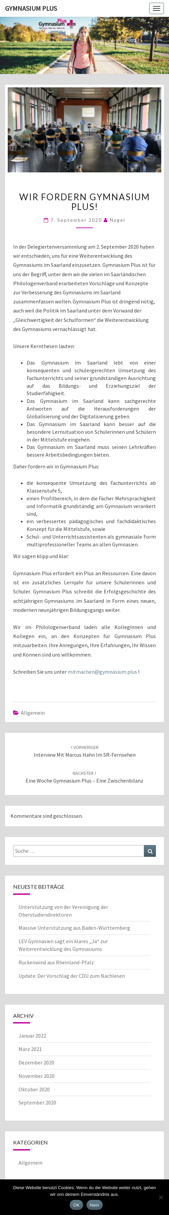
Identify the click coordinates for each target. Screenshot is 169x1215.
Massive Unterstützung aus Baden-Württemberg (74, 927)
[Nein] (160, 1197)
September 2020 (37, 1102)
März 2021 (30, 1049)
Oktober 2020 (34, 1089)
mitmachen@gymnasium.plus (102, 671)
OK (76, 1205)
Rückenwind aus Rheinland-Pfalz (56, 962)
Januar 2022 (32, 1035)
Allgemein (33, 712)
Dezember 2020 (36, 1062)
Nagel (117, 220)
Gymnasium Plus (31, 8)
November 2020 (37, 1076)
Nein (94, 1205)
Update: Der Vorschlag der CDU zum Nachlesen (72, 975)
